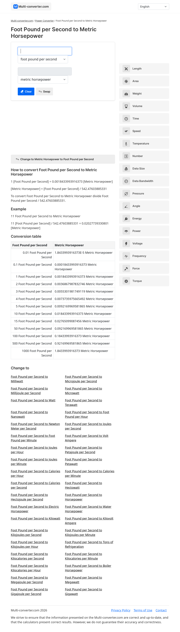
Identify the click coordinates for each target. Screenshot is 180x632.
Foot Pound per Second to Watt (33, 400)
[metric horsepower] (45, 71)
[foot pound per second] (45, 51)
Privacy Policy (120, 610)
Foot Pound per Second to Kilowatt (35, 518)
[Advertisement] (63, 127)
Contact (161, 610)
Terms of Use (143, 610)
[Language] (153, 6)
